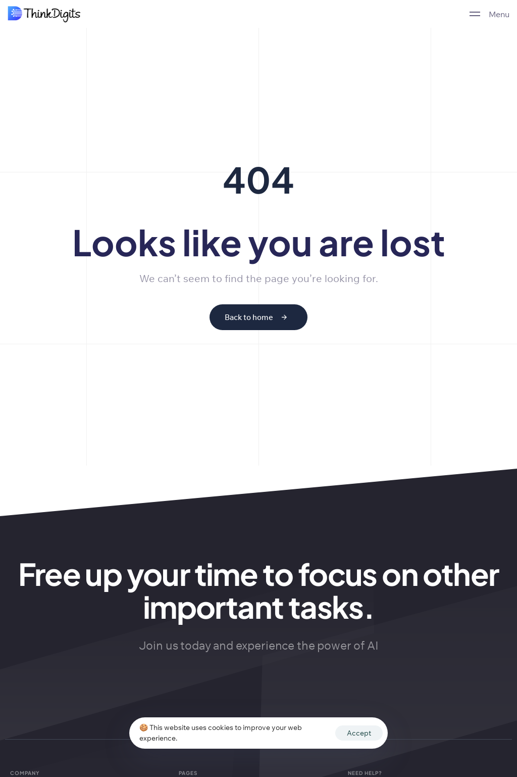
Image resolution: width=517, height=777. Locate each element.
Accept (359, 733)
